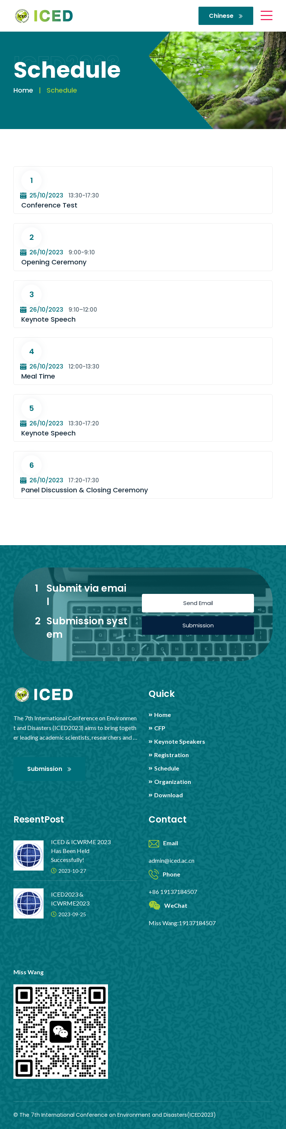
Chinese (226, 16)
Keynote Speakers (179, 741)
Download (168, 795)
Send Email (198, 603)
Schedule (166, 768)
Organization (172, 782)
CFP (159, 728)
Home (23, 90)
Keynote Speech (48, 319)
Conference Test (49, 205)
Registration (171, 755)
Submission (198, 625)
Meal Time (38, 376)
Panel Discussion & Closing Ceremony (84, 490)
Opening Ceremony (53, 262)
